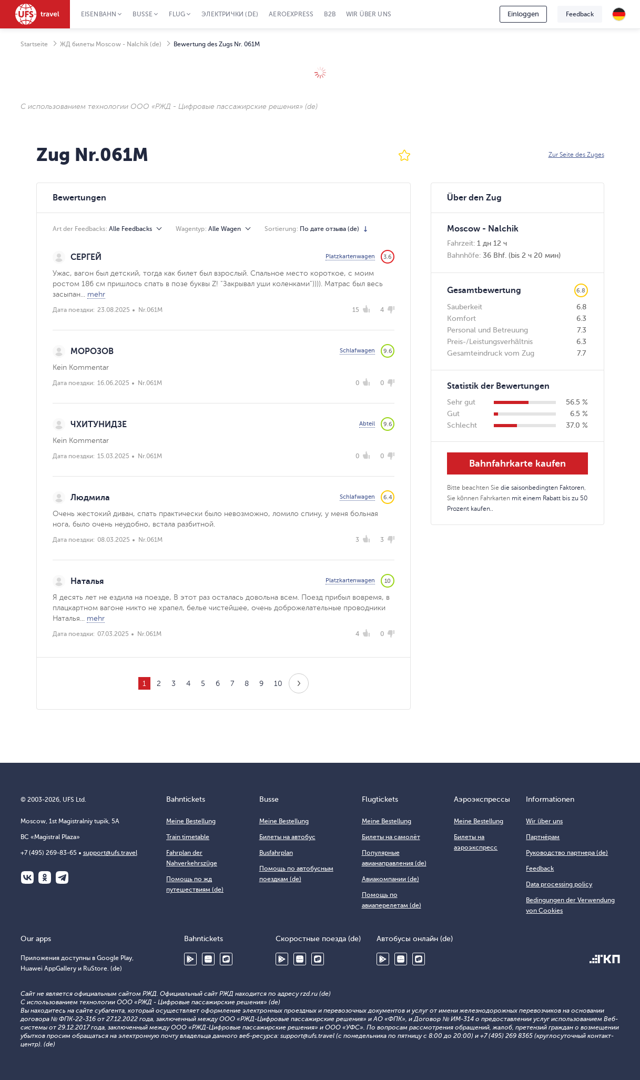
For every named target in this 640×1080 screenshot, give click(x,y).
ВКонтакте (27, 877)
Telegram (62, 877)
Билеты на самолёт (391, 837)
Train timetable (187, 837)
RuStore (226, 959)
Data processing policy (559, 884)
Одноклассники (45, 877)
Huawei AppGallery (208, 959)
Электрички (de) (229, 14)
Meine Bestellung (191, 821)
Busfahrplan (276, 852)
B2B (330, 14)
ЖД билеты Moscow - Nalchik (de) (110, 44)
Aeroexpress (291, 14)
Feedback (580, 14)
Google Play (190, 959)
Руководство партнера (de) (567, 852)
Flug (177, 14)
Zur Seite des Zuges (576, 154)
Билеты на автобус (287, 837)
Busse (143, 14)
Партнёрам (543, 837)
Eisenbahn (99, 14)
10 (278, 684)
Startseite (34, 44)
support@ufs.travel (110, 852)
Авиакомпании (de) (390, 879)
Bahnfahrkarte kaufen (517, 463)
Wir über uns (368, 14)
